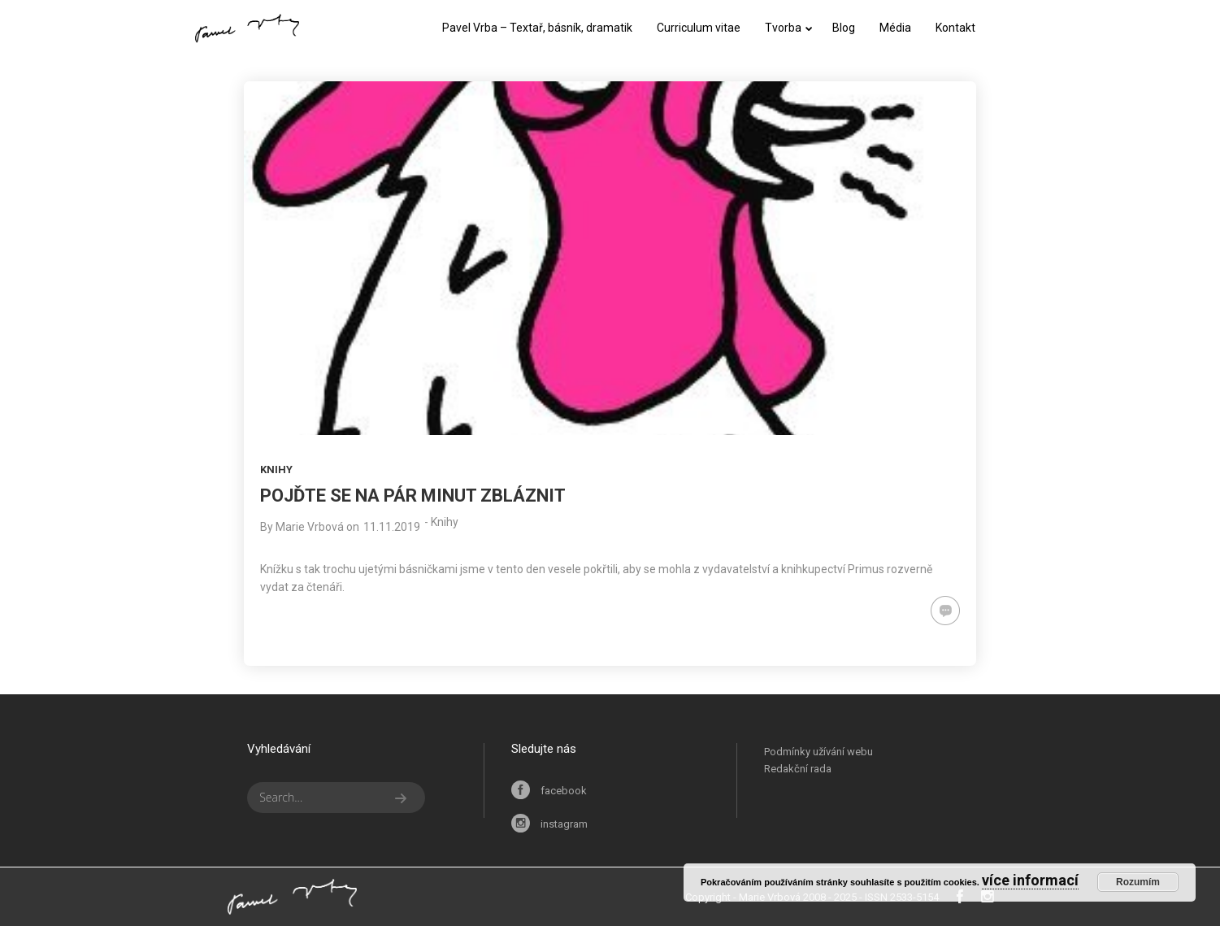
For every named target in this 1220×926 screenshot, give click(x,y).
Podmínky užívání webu (818, 752)
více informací (1030, 880)
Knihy (276, 469)
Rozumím (1138, 882)
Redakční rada (797, 769)
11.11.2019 (391, 526)
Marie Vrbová (310, 526)
